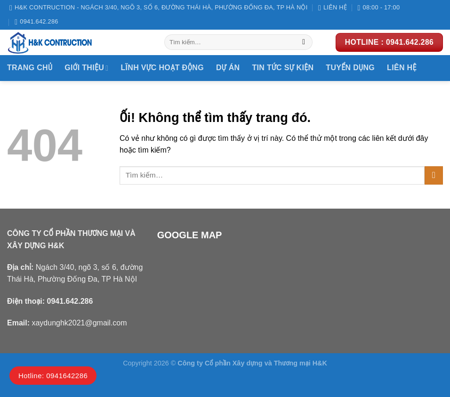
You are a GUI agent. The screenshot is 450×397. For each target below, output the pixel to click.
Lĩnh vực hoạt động (162, 68)
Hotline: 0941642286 (53, 376)
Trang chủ (29, 68)
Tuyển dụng (350, 68)
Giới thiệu (86, 68)
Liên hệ (402, 68)
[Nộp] (304, 42)
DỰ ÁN (228, 68)
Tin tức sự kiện (282, 68)
